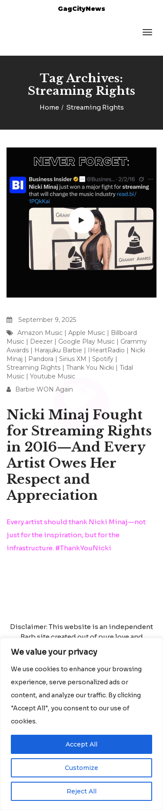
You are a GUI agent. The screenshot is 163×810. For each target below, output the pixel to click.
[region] (81, 724)
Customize (81, 768)
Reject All (81, 791)
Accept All (81, 744)
